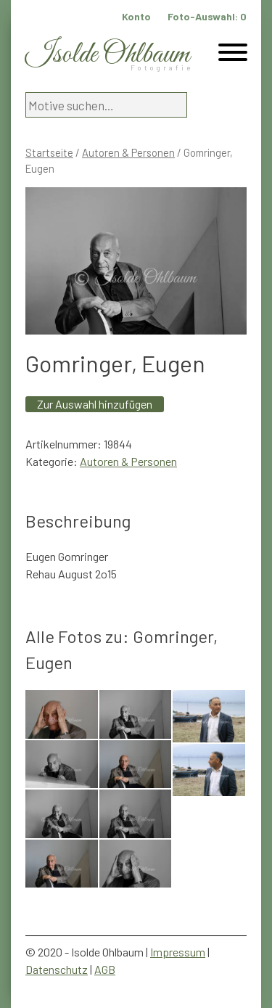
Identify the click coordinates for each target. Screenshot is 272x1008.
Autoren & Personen (128, 152)
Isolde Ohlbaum (107, 55)
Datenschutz (56, 969)
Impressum (177, 952)
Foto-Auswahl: (207, 16)
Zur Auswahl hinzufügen (94, 404)
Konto (136, 16)
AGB (104, 969)
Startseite (49, 152)
